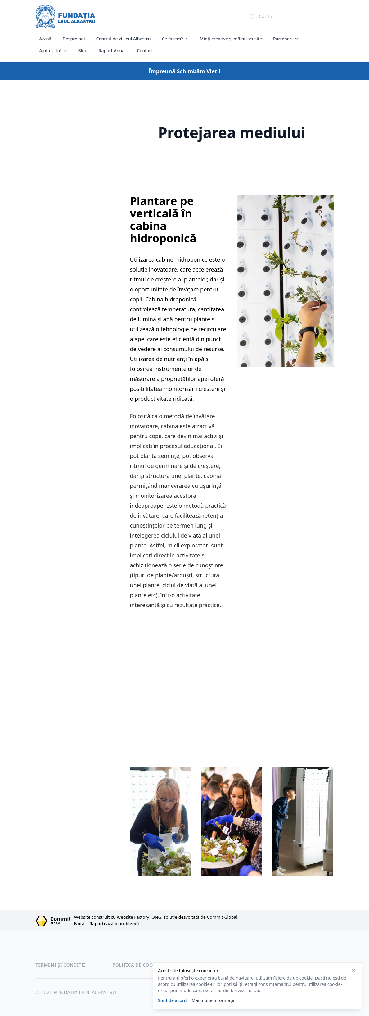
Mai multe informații (212, 1000)
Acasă (45, 39)
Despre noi (73, 39)
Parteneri (282, 39)
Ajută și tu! (50, 50)
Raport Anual (112, 50)
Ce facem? (172, 39)
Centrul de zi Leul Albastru (123, 39)
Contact (145, 50)
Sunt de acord (172, 1000)
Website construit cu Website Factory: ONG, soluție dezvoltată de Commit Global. (156, 917)
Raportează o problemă (114, 924)
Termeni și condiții (60, 965)
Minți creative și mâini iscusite (231, 39)
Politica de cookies (138, 965)
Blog (82, 50)
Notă (79, 924)
